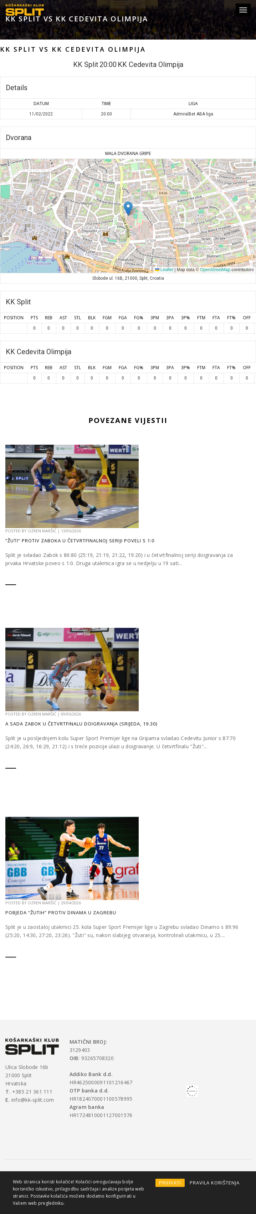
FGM (107, 318)
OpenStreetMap (215, 269)
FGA (123, 318)
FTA (216, 318)
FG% (138, 318)
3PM (154, 318)
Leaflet (164, 269)
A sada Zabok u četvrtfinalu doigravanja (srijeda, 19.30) (81, 790)
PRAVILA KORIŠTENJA (215, 1182)
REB (48, 318)
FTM (201, 318)
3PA (170, 318)
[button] (128, 208)
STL (77, 318)
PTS (34, 318)
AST (63, 318)
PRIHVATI (170, 1182)
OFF (247, 318)
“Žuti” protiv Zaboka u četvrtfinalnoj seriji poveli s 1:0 (79, 552)
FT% (231, 318)
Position (14, 318)
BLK (92, 318)
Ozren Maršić (42, 543)
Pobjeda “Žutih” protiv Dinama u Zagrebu (60, 1010)
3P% (185, 318)
